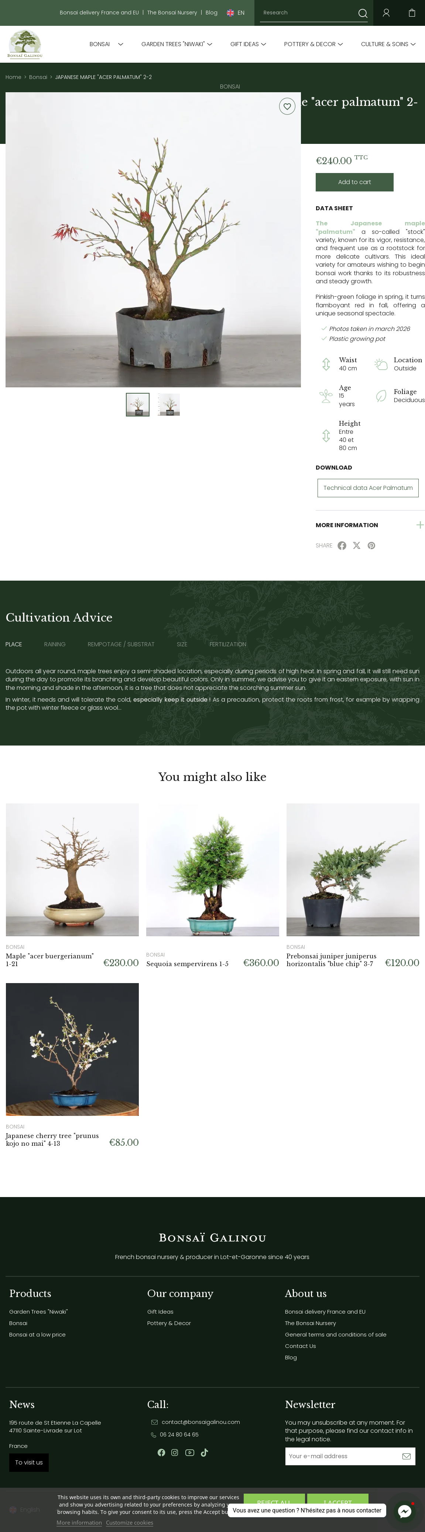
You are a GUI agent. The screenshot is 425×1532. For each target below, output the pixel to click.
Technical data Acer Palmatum (368, 488)
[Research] (314, 13)
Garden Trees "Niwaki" (173, 44)
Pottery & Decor (310, 44)
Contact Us (300, 1346)
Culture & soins (384, 44)
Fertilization (228, 644)
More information (79, 1522)
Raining (55, 644)
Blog (211, 12)
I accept (338, 1502)
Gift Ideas (244, 44)
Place (14, 644)
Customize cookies (129, 1522)
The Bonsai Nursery (172, 12)
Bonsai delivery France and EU (99, 12)
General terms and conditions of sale (336, 1334)
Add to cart (354, 182)
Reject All (274, 1502)
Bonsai (100, 44)
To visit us (29, 1462)
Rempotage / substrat (121, 644)
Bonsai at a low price (37, 1334)
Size (182, 644)
